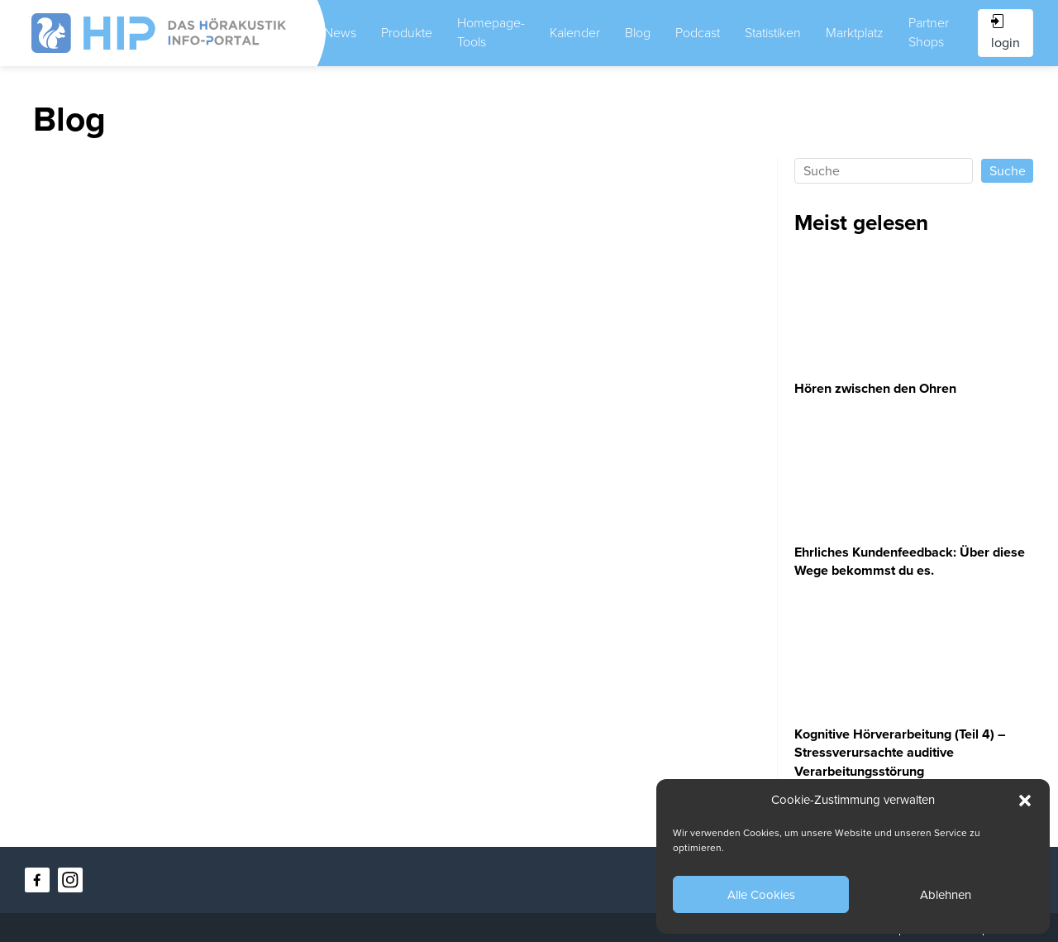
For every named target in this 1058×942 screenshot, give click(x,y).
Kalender (575, 33)
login (1005, 32)
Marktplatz (855, 33)
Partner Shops (928, 32)
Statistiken (773, 33)
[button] (1025, 800)
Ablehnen (945, 894)
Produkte (406, 33)
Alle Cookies (761, 894)
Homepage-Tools (491, 32)
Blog (638, 33)
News (340, 33)
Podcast (697, 33)
